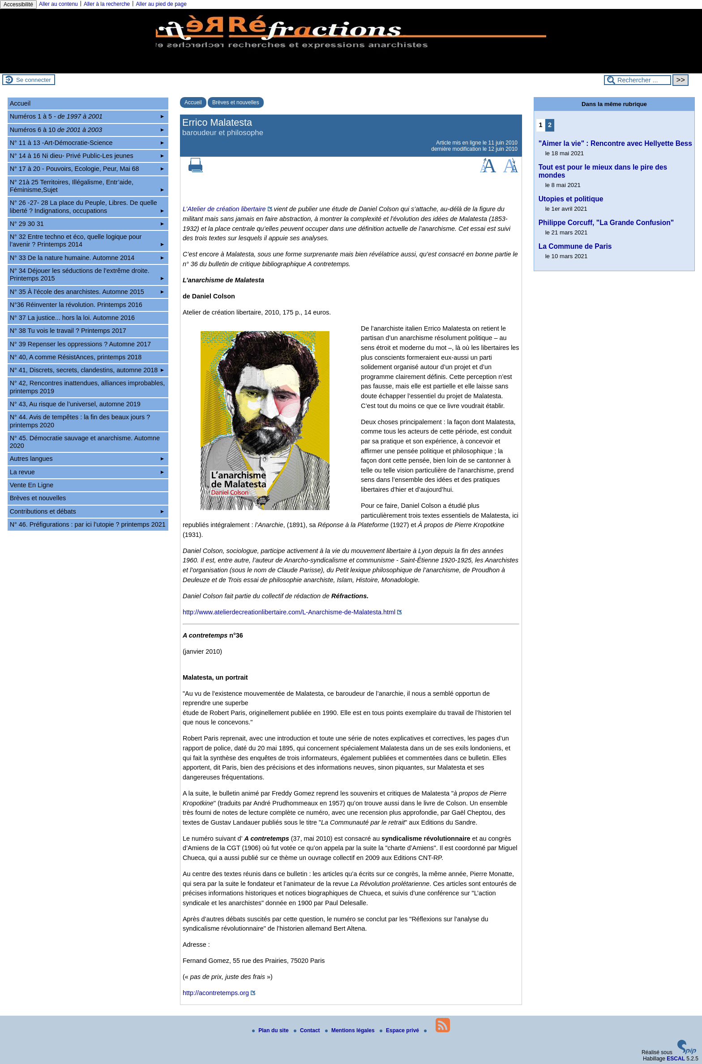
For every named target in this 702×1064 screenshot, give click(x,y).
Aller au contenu (58, 4)
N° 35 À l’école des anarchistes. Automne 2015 (87, 291)
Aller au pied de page (161, 4)
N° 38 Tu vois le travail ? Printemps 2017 (68, 330)
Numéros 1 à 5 (87, 116)
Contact (307, 1030)
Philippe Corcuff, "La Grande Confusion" (606, 222)
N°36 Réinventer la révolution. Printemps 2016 (76, 304)
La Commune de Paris (575, 246)
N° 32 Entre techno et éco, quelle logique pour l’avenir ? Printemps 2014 (87, 240)
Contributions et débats (87, 511)
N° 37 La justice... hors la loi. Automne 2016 (72, 317)
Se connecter (33, 80)
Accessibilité (18, 4)
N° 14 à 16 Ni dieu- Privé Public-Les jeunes (87, 155)
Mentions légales (350, 1030)
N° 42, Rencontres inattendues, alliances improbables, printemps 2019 (87, 386)
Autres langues (87, 458)
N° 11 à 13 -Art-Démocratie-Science (87, 142)
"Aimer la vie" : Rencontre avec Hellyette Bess (615, 143)
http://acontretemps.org (216, 992)
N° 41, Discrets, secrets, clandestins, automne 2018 (87, 370)
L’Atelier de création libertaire (224, 209)
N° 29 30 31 (87, 223)
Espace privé (400, 1030)
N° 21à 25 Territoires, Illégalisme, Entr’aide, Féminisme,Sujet (87, 186)
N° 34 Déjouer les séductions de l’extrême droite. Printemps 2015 (87, 274)
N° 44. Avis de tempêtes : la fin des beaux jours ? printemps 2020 (80, 420)
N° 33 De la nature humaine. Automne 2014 (87, 257)
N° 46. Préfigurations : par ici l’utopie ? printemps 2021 (88, 524)
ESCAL (676, 1058)
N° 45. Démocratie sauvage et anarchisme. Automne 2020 (85, 441)
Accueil (193, 102)
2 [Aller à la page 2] (550, 124)
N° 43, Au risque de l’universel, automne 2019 (75, 404)
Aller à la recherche (107, 4)
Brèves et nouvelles (235, 102)
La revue (87, 472)
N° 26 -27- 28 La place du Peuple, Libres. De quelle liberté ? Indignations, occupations (87, 206)
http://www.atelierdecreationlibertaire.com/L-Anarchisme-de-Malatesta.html (289, 612)
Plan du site (271, 1030)
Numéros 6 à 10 (87, 129)
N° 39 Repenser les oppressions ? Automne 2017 (80, 344)
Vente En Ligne (32, 485)
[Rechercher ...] (637, 80)
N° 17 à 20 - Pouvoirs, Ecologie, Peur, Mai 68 (87, 168)
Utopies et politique (571, 199)
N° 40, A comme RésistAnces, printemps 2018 (76, 357)
